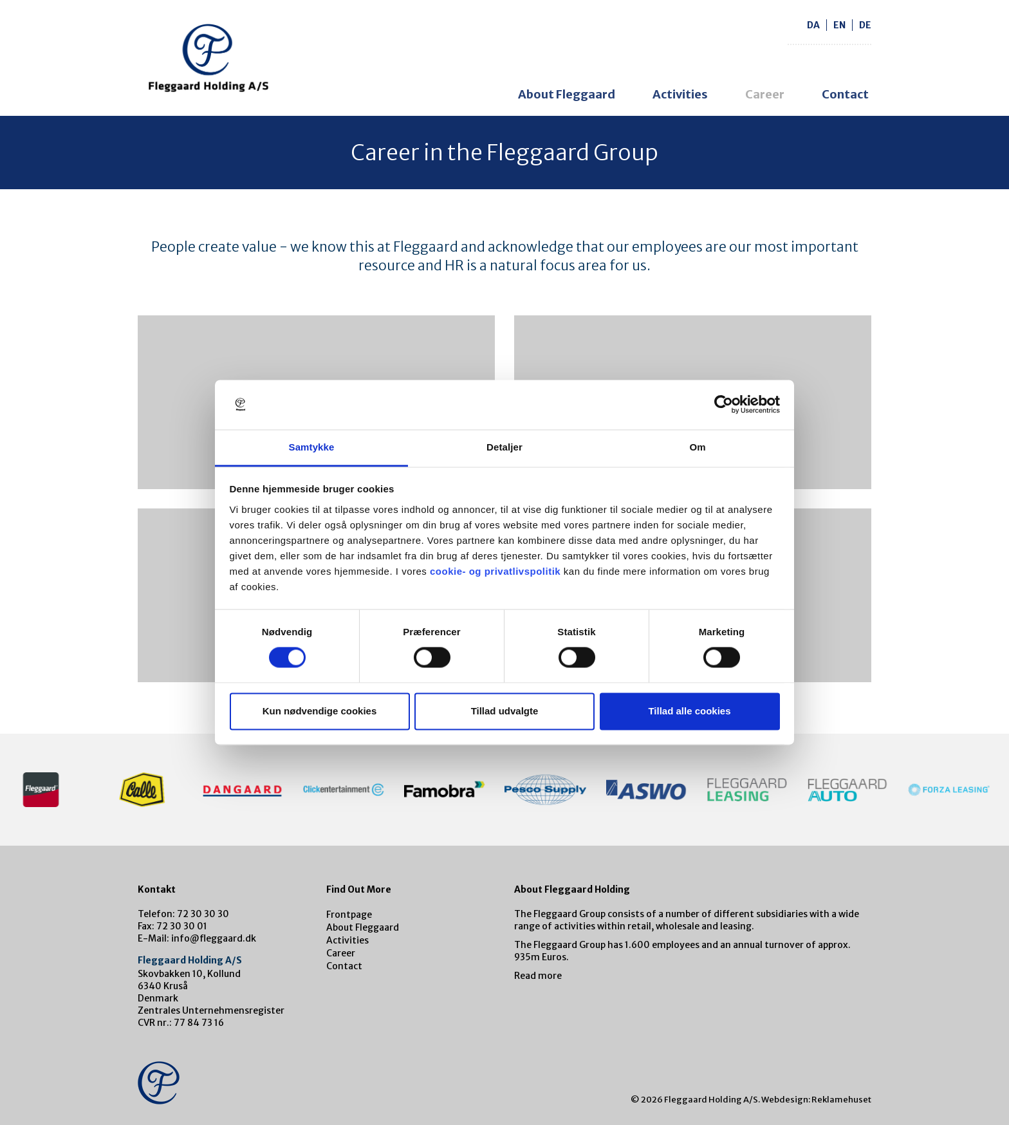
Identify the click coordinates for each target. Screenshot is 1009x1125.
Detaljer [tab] (504, 447)
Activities (680, 94)
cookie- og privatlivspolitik (495, 571)
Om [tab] (697, 447)
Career (764, 94)
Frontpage (349, 914)
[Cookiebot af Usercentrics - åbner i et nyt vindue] (723, 404)
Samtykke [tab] (312, 447)
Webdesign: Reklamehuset (816, 1099)
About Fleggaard (566, 94)
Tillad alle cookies (689, 710)
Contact (845, 94)
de (865, 25)
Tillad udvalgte (505, 710)
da (813, 25)
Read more (538, 975)
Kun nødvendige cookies (320, 710)
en (839, 25)
